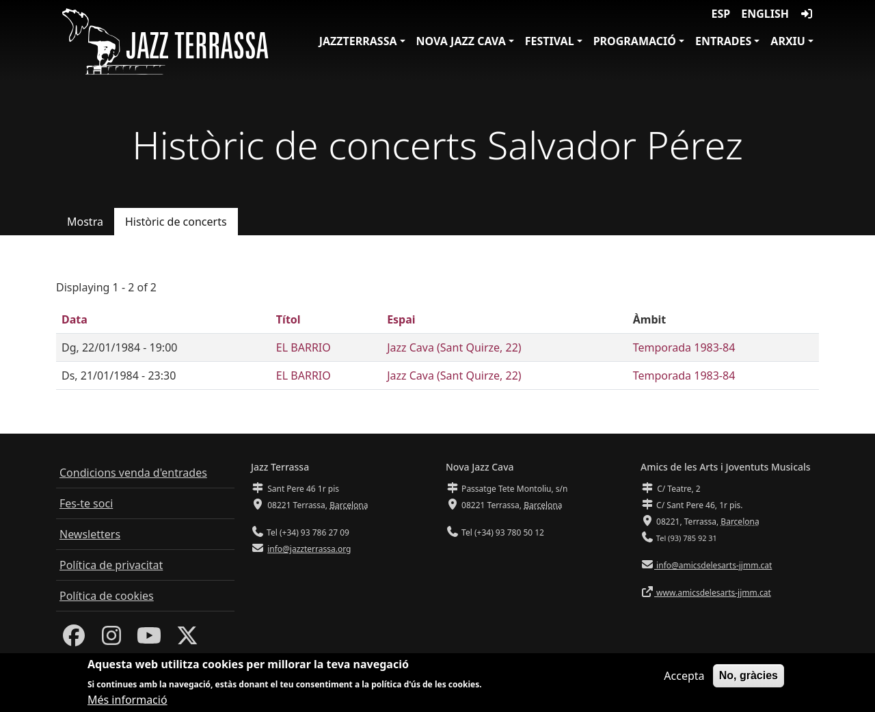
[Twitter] (187, 639)
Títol (288, 319)
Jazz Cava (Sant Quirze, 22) (454, 347)
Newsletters (89, 534)
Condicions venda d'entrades (133, 472)
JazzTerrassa (358, 41)
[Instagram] (111, 639)
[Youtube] (149, 639)
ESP (721, 13)
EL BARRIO (303, 347)
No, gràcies (748, 681)
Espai (401, 319)
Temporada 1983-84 (684, 347)
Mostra (85, 221)
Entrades (723, 41)
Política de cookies (106, 595)
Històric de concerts (176, 221)
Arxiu (787, 41)
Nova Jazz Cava (461, 41)
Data (75, 319)
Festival (549, 41)
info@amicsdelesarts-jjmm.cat (713, 565)
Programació (634, 41)
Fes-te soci (86, 503)
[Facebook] (74, 639)
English (765, 13)
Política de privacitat (111, 564)
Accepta (684, 681)
